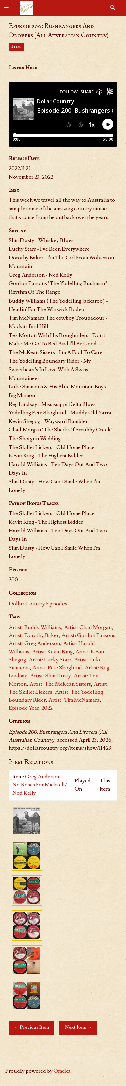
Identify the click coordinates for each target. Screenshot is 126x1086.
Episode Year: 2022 (31, 708)
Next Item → (78, 1027)
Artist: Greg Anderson (34, 643)
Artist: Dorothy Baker (34, 635)
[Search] (112, 8)
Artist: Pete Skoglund (57, 667)
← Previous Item (31, 1027)
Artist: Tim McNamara (74, 700)
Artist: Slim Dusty (50, 675)
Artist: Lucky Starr (50, 659)
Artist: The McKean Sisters (60, 683)
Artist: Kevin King (52, 651)
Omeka (62, 1070)
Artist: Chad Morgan (88, 627)
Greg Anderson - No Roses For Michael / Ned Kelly (39, 784)
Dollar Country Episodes (38, 603)
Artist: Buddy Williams (35, 627)
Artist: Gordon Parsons (88, 635)
